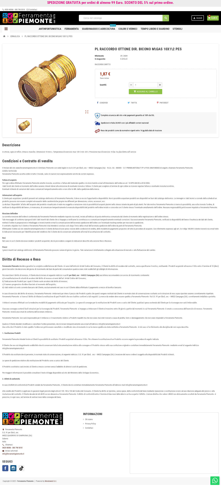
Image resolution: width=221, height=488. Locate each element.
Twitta (132, 103)
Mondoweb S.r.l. (51, 481)
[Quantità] (145, 84)
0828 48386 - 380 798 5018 (13, 9)
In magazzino (100, 59)
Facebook (5, 468)
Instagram (13, 468)
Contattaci (32, 9)
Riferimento (99, 56)
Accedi (198, 18)
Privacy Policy (90, 423)
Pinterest (162, 103)
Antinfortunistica (50, 28)
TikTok (21, 468)
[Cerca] (124, 18)
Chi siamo (89, 419)
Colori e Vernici (127, 28)
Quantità (103, 85)
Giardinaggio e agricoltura (99, 27)
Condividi (102, 103)
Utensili (177, 28)
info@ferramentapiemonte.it (13, 454)
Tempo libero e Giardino (155, 28)
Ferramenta (72, 28)
